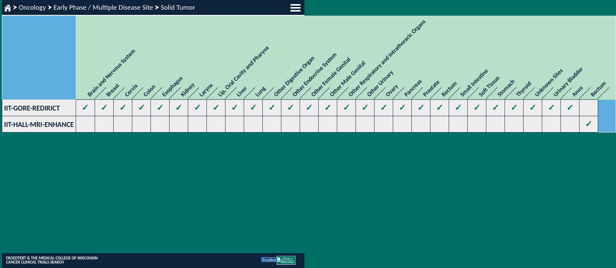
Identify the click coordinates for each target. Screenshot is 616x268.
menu (295, 8)
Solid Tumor (178, 7)
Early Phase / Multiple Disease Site (103, 7)
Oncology (32, 7)
